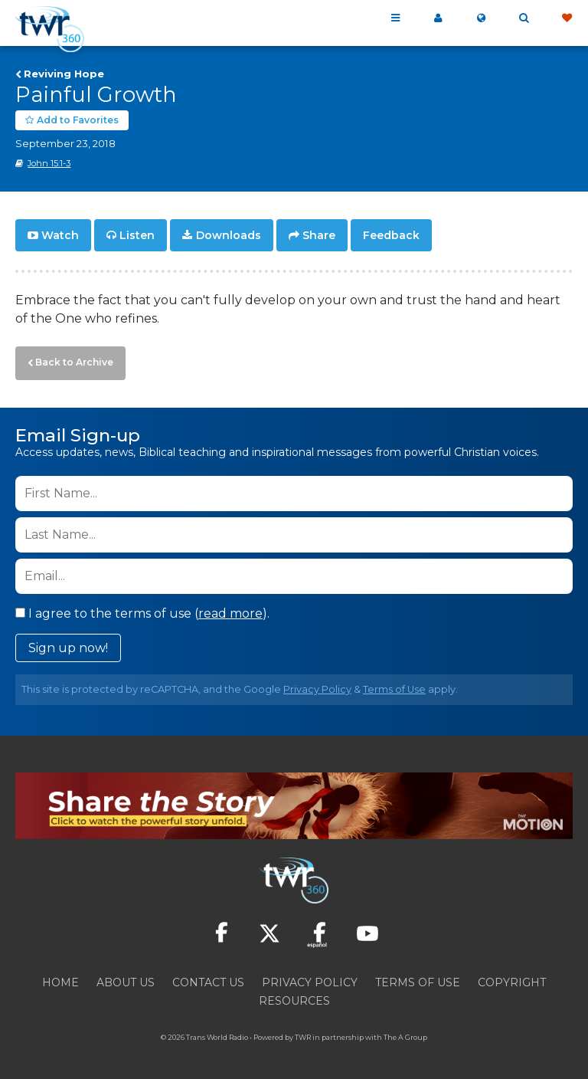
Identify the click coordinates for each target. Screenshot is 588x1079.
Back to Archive (69, 359)
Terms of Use (394, 684)
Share (318, 234)
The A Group (405, 1032)
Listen (137, 234)
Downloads (228, 234)
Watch (60, 234)
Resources (294, 996)
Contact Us (208, 978)
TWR (303, 1032)
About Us (125, 978)
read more (230, 609)
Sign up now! (68, 643)
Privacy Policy (317, 684)
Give (566, 18)
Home (60, 978)
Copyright (512, 978)
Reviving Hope (64, 73)
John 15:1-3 (49, 163)
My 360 (438, 18)
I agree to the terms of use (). (142, 609)
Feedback (391, 234)
